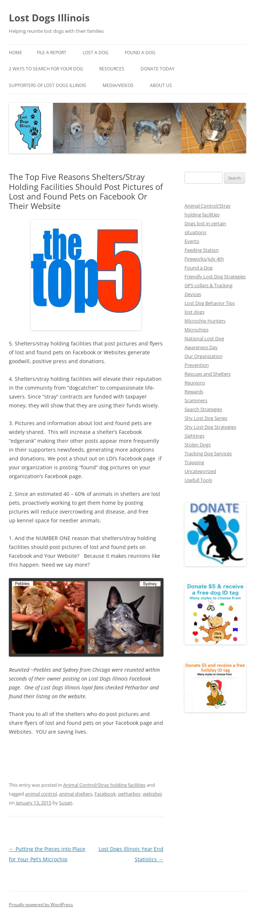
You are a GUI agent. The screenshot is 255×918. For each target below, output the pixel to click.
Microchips (197, 329)
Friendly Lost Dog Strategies (215, 276)
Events (192, 241)
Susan (65, 802)
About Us (161, 85)
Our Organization (204, 356)
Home (15, 52)
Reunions (195, 382)
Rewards (194, 391)
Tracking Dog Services (208, 453)
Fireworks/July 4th (204, 258)
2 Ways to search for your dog (46, 69)
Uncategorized (200, 471)
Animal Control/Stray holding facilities (104, 785)
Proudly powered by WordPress (41, 904)
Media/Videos (118, 85)
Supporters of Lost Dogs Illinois (47, 85)
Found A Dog (140, 52)
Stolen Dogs (198, 444)
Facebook (105, 793)
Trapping (194, 462)
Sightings (194, 435)
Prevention (197, 365)
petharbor (129, 793)
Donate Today (158, 69)
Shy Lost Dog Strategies (210, 427)
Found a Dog (199, 267)
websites (152, 793)
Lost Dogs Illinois (49, 17)
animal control (41, 793)
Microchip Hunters (205, 320)
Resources (111, 69)
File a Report (51, 52)
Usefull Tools (198, 480)
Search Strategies (203, 409)
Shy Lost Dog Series (206, 418)
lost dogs (194, 312)
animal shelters (75, 793)
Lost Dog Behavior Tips (210, 303)
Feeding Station (202, 250)
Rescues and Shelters (208, 374)
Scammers (196, 400)
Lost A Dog (95, 52)
